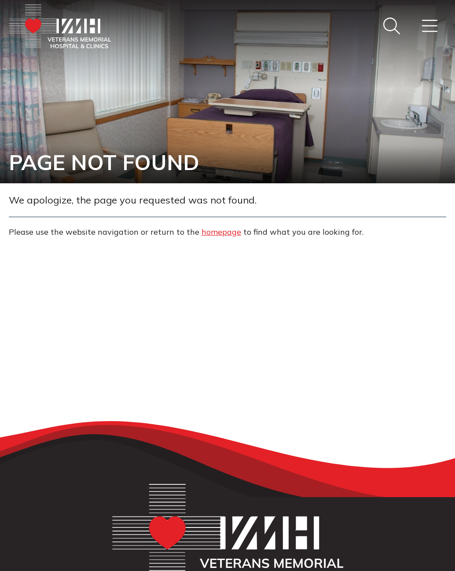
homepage (221, 232)
